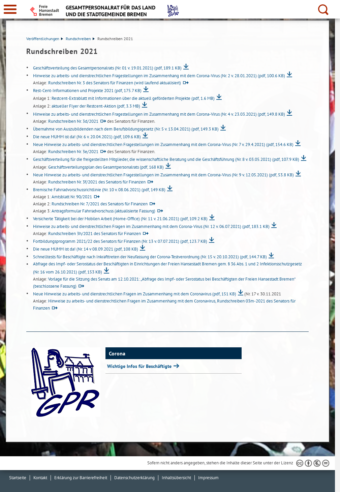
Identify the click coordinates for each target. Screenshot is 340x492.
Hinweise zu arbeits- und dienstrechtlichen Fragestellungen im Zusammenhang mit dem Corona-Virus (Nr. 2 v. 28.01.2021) (159, 76)
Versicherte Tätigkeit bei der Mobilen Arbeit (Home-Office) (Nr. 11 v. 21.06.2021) (120, 219)
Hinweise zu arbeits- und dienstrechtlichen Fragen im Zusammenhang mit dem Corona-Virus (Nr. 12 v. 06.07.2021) (151, 226)
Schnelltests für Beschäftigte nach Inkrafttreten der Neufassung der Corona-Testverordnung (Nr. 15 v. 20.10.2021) (150, 257)
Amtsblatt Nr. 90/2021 (72, 197)
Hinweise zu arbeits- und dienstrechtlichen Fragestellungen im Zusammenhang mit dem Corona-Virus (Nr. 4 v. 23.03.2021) (159, 114)
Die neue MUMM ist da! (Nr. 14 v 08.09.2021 (85, 249)
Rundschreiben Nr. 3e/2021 (73, 151)
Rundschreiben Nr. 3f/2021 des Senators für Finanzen (97, 182)
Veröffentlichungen (44, 38)
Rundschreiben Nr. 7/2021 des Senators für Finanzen (100, 204)
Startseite (17, 478)
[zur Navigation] (10, 9)
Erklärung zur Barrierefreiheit (80, 478)
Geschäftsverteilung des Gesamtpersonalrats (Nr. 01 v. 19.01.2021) (107, 68)
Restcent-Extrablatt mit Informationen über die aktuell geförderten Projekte (133, 98)
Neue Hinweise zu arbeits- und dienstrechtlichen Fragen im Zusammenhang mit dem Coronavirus (134, 294)
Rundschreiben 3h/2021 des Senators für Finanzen (94, 233)
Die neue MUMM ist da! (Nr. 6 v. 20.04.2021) (87, 137)
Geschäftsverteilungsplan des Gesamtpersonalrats (106, 167)
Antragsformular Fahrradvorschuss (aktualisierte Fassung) (103, 211)
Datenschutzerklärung (134, 478)
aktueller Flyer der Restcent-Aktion (96, 106)
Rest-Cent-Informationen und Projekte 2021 (87, 90)
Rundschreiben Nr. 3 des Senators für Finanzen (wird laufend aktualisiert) (114, 83)
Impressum (208, 478)
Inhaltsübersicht (176, 478)
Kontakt (40, 478)
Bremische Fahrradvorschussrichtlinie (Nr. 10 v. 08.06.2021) (99, 190)
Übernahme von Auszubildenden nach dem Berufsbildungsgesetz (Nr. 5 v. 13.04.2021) (126, 129)
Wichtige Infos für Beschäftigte (140, 366)
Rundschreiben (80, 38)
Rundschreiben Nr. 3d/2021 (73, 121)
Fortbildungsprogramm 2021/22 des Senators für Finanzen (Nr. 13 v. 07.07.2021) (120, 241)
